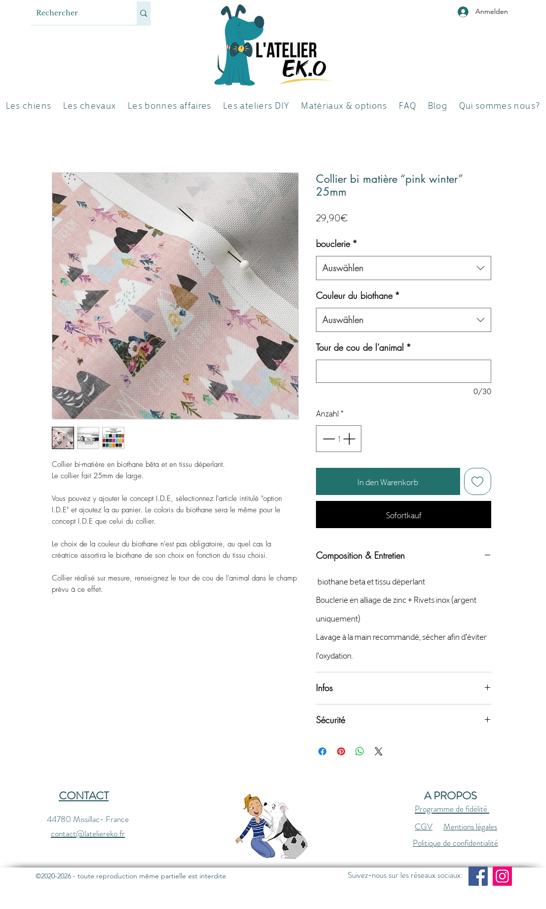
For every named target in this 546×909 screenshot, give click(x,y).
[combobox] (403, 268)
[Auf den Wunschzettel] (478, 482)
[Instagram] (502, 876)
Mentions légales (470, 826)
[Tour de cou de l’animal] (403, 371)
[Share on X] (379, 751)
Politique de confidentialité (455, 843)
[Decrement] (327, 439)
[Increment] (350, 439)
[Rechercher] (76, 13)
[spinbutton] (339, 439)
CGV (423, 826)
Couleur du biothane (358, 295)
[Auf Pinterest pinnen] (341, 751)
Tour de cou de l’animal (363, 347)
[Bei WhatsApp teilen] (360, 751)
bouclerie (336, 243)
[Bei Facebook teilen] (322, 751)
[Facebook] (478, 876)
